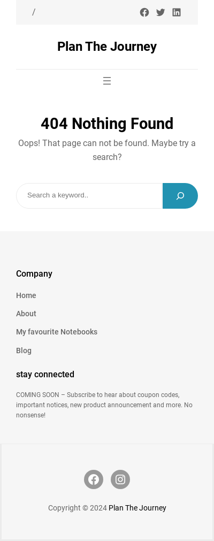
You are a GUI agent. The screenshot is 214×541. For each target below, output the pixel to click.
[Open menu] (107, 81)
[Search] (180, 196)
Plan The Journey (107, 46)
